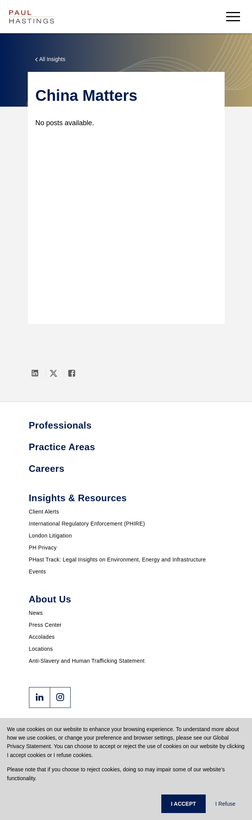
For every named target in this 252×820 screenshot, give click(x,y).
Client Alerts (44, 512)
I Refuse (225, 804)
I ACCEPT (183, 804)
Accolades (42, 637)
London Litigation (50, 535)
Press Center (45, 625)
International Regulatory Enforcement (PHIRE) (87, 524)
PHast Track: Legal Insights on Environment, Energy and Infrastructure (117, 559)
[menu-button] (233, 16)
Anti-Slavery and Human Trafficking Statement (87, 661)
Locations (41, 649)
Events (37, 571)
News (36, 613)
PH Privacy (43, 547)
